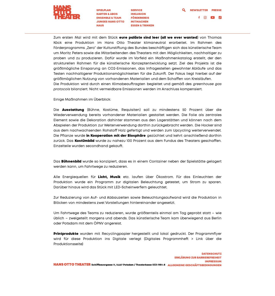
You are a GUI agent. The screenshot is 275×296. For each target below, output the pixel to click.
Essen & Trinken (142, 25)
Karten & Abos (107, 14)
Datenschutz (212, 275)
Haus (100, 25)
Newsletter (199, 10)
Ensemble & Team (108, 18)
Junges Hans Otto (110, 21)
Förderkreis (140, 18)
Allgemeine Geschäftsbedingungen (195, 286)
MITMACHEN (139, 21)
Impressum (213, 283)
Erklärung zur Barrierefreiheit (198, 279)
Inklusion (138, 14)
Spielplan (103, 10)
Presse (217, 10)
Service (136, 10)
